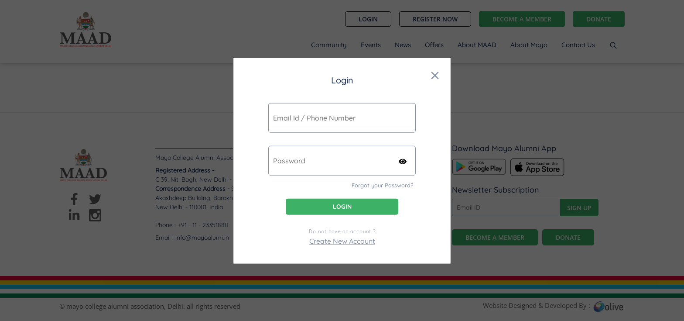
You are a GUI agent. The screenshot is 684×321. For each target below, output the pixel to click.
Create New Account (342, 241)
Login (342, 207)
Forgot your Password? (382, 184)
